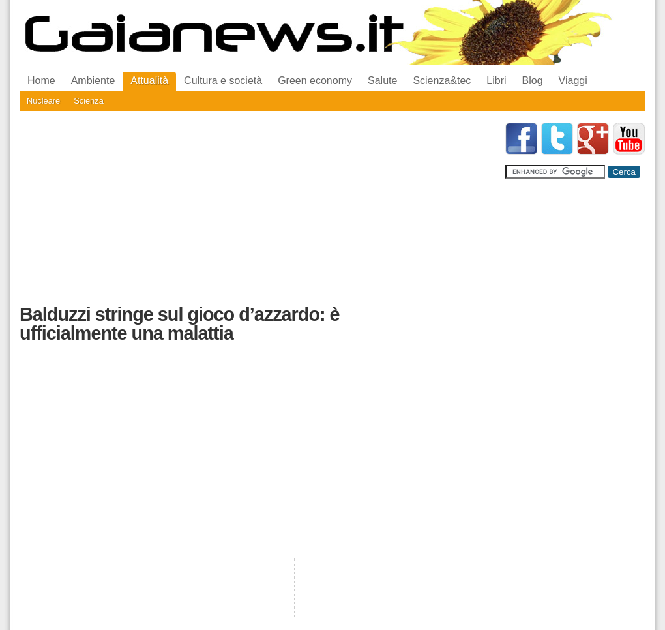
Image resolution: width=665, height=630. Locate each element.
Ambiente (93, 80)
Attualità (149, 80)
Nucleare (43, 101)
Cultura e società (223, 80)
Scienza (89, 101)
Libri (496, 80)
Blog (532, 80)
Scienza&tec (442, 80)
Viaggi (573, 80)
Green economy (315, 80)
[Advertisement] (230, 214)
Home (41, 80)
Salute (382, 80)
